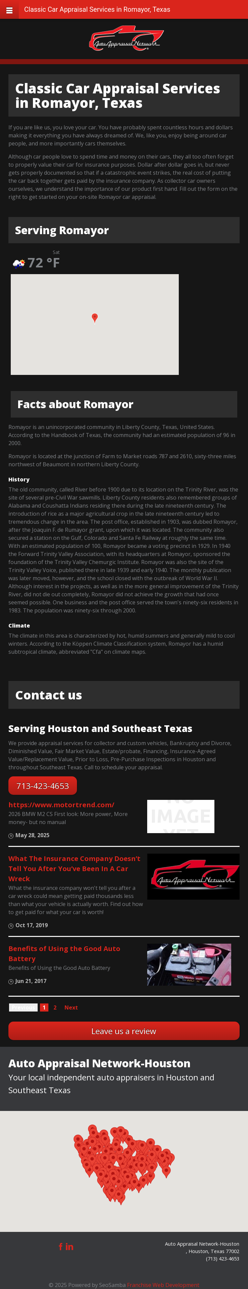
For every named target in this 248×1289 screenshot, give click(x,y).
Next (71, 1007)
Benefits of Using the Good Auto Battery (64, 953)
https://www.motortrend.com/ (61, 804)
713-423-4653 (42, 785)
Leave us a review (123, 1030)
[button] (94, 319)
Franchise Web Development (163, 1285)
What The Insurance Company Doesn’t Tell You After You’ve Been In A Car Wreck (74, 868)
